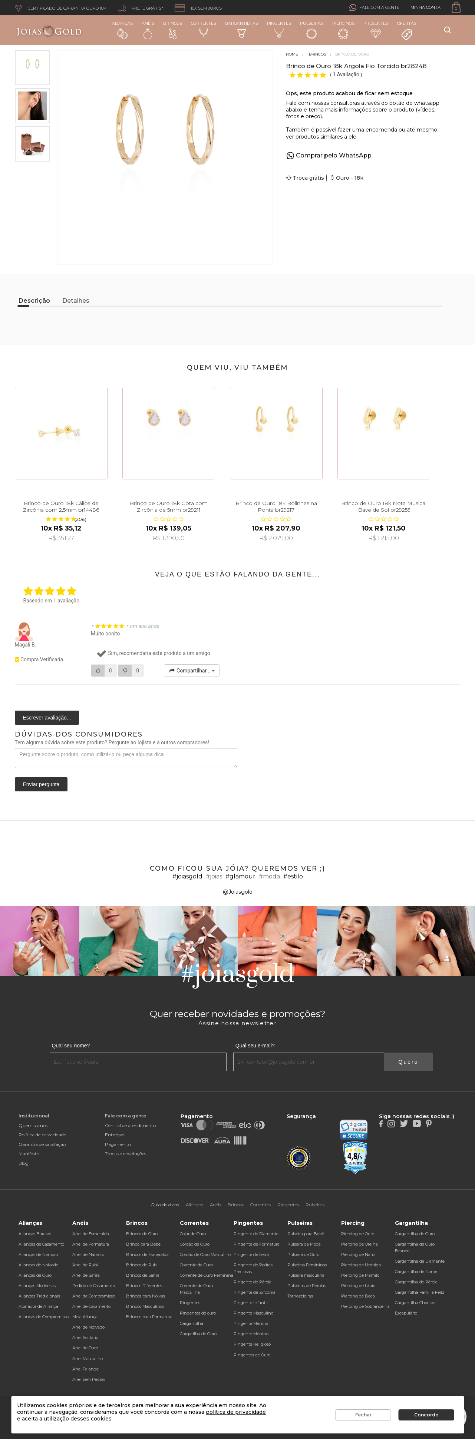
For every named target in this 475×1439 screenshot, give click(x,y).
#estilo (293, 876)
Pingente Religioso (252, 1344)
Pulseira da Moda (304, 1244)
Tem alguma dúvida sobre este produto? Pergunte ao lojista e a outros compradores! (112, 742)
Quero (409, 1062)
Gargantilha (191, 1323)
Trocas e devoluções (125, 1153)
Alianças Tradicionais (39, 1296)
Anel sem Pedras (88, 1379)
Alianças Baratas (35, 1233)
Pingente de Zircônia (255, 1292)
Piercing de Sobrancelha (365, 1306)
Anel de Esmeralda (90, 1233)
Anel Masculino (87, 1358)
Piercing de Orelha (359, 1244)
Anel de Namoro (88, 1254)
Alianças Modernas (37, 1285)
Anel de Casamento (91, 1306)
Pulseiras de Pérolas (306, 1285)
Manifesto (29, 1153)
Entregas (114, 1134)
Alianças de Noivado (38, 1264)
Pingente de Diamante (256, 1233)
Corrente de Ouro (196, 1264)
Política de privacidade (42, 1134)
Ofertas (406, 31)
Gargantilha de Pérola (416, 1282)
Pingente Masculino (253, 1313)
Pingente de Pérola (252, 1282)
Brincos (172, 30)
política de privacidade (236, 1412)
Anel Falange (85, 1369)
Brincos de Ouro (142, 1233)
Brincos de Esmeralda (147, 1254)
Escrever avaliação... (47, 718)
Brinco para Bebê (143, 1244)
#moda (269, 876)
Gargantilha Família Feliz (419, 1292)
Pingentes (279, 30)
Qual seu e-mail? (255, 1045)
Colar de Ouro (193, 1233)
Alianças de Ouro (35, 1275)
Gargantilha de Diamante (420, 1261)
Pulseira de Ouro (303, 1254)
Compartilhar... (192, 671)
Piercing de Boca (358, 1296)
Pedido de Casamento (93, 1285)
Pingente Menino (251, 1333)
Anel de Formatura (90, 1244)
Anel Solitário (85, 1337)
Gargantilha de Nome (416, 1271)
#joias (214, 876)
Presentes (375, 29)
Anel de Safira (86, 1275)
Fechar (363, 1415)
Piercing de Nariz (358, 1254)
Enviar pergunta (41, 784)
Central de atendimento (130, 1125)
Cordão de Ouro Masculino (205, 1254)
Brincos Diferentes (144, 1285)
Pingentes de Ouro (252, 1354)
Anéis (148, 30)
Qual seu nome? (71, 1045)
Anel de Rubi (85, 1264)
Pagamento (118, 1144)
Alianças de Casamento (41, 1244)
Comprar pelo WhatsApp (334, 155)
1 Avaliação (346, 74)
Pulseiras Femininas (307, 1264)
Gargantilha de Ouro (415, 1233)
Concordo (426, 1415)
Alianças (122, 30)
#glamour (240, 876)
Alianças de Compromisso (44, 1316)
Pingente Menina (251, 1323)
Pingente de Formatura (257, 1244)
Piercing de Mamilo (360, 1275)
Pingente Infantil (251, 1302)
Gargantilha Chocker (415, 1302)
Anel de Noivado (88, 1327)
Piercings (343, 30)
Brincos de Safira (142, 1275)
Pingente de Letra (251, 1254)
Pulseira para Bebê (305, 1233)
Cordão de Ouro (195, 1244)
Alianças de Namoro (38, 1254)
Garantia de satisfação (42, 1144)
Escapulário (406, 1313)
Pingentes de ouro (198, 1313)
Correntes (203, 30)
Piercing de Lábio (358, 1285)
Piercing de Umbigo (361, 1264)
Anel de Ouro (85, 1347)
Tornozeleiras (300, 1296)
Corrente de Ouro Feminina (206, 1275)
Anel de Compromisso (93, 1296)
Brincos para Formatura (149, 1316)
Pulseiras (311, 30)
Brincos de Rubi (142, 1264)
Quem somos (33, 1125)
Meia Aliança (85, 1316)
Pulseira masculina (305, 1275)
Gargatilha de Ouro (198, 1333)
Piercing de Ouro (357, 1233)
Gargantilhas (241, 29)
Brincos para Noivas (145, 1296)
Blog (24, 1163)
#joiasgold (187, 876)
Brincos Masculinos (145, 1306)
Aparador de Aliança (38, 1306)
